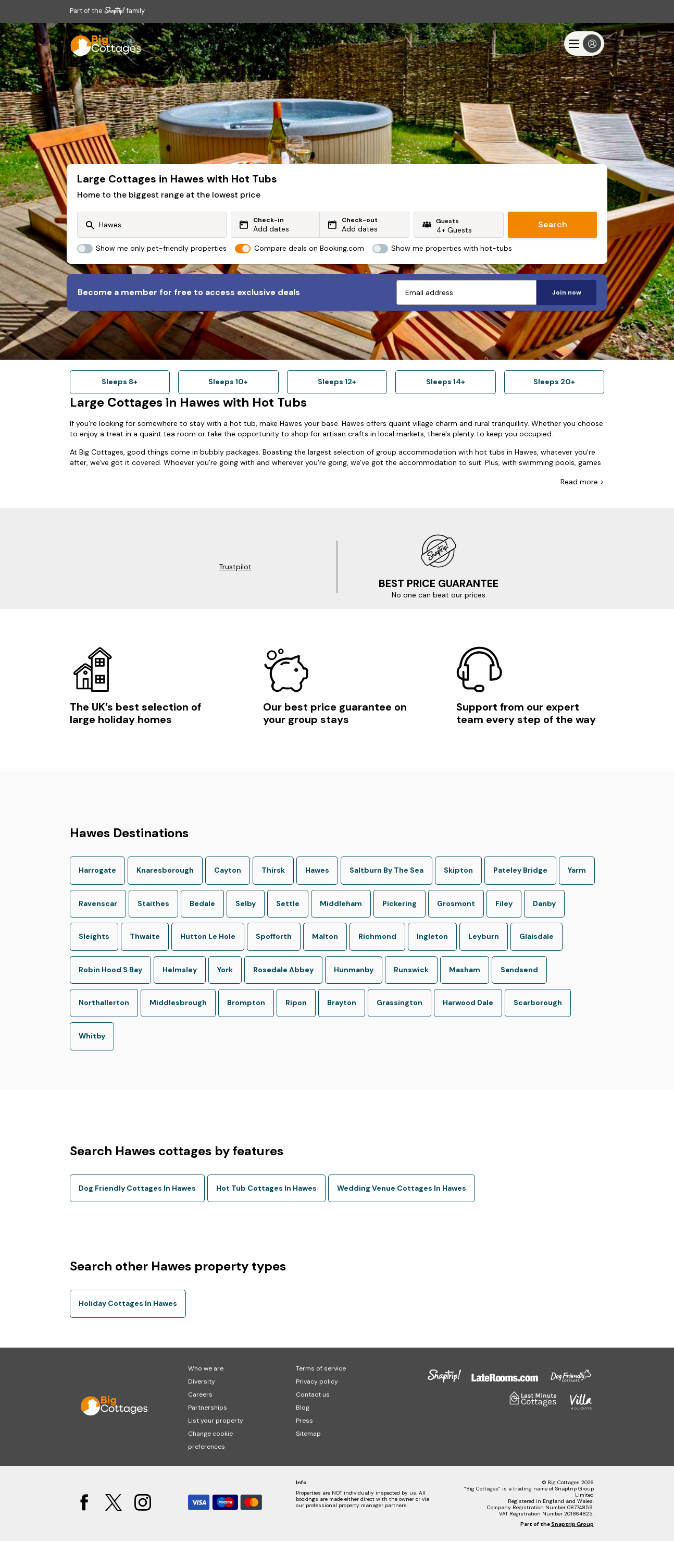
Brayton (341, 1002)
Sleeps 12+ (337, 381)
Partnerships (207, 1407)
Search (552, 224)
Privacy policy (317, 1381)
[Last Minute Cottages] (101, 43)
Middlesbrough (178, 1002)
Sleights (94, 936)
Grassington (399, 1002)
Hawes (317, 870)
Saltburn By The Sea (386, 870)
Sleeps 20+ (554, 381)
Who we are (205, 1368)
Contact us (313, 1394)
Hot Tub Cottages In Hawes (266, 1188)
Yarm (577, 870)
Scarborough (538, 1002)
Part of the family (107, 10)
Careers (200, 1394)
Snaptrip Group (572, 1524)
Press (304, 1420)
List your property (215, 1420)
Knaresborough (165, 870)
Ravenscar (98, 903)
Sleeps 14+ (445, 381)
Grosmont (456, 903)
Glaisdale (536, 936)
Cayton (227, 870)
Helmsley (180, 969)
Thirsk (273, 870)
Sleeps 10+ (228, 381)
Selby (245, 903)
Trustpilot (235, 566)
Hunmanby (353, 969)
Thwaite (145, 936)
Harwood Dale (468, 1002)
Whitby (92, 1036)
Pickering (399, 903)
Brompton (246, 1002)
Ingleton (432, 936)
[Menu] (584, 43)
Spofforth (274, 936)
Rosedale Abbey (283, 969)
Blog (302, 1407)
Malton (325, 936)
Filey (504, 903)
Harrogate (97, 870)
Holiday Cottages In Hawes (128, 1303)
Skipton (458, 870)
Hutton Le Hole (207, 936)
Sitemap (308, 1433)
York (225, 969)
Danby (544, 903)
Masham (464, 969)
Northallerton (104, 1002)
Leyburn (483, 936)
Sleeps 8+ (120, 381)
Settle (287, 903)
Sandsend (519, 969)
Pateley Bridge (520, 870)
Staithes (153, 903)
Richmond (377, 936)
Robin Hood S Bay (110, 969)
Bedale (202, 903)
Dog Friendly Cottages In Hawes (137, 1188)
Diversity (201, 1381)
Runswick (411, 969)
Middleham (341, 903)
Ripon (296, 1002)
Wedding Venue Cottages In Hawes (401, 1188)
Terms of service (321, 1368)
